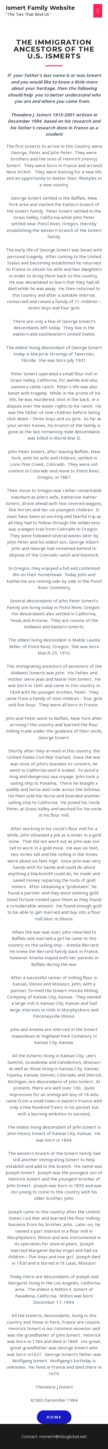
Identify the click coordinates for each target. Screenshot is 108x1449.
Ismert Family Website (40, 7)
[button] (54, 1417)
